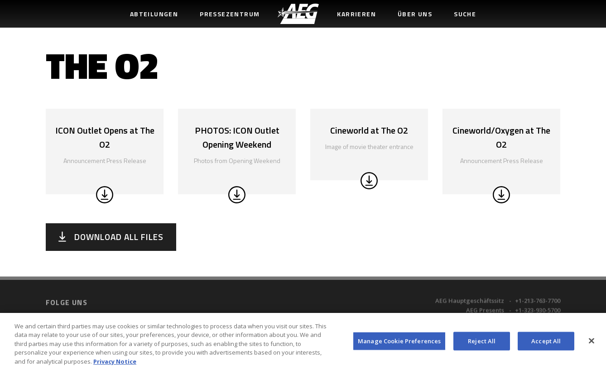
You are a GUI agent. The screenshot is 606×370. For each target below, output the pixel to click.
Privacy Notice (114, 365)
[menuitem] (298, 14)
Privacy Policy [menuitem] (234, 313)
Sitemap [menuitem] (378, 313)
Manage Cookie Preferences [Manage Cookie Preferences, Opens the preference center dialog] (399, 344)
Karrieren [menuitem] (356, 14)
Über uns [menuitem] (415, 14)
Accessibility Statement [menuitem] (290, 313)
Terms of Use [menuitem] (192, 313)
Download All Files (119, 236)
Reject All (481, 344)
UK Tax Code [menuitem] (343, 313)
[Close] (591, 344)
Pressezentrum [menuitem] (230, 14)
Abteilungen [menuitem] (154, 14)
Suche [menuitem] (465, 14)
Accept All (546, 344)
